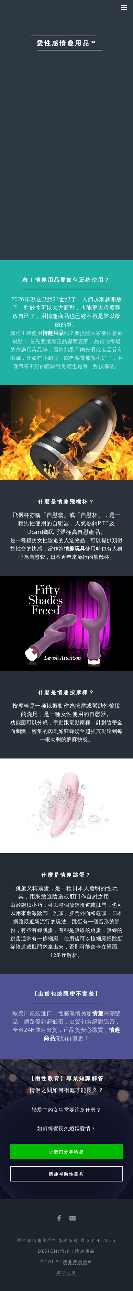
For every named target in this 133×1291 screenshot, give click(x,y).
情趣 (65, 1251)
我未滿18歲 (88, 126)
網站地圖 (66, 1272)
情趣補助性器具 (66, 1174)
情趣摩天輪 (75, 1261)
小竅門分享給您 (66, 1151)
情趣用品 (85, 1251)
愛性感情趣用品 (34, 1240)
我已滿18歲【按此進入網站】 (66, 148)
